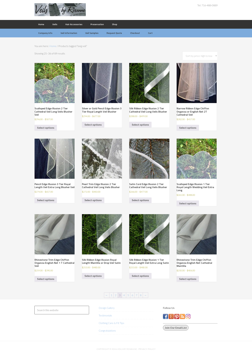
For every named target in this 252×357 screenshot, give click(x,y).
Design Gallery (107, 307)
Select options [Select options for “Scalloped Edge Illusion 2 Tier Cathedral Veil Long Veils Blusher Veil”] (45, 127)
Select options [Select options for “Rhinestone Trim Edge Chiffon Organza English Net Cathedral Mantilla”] (187, 278)
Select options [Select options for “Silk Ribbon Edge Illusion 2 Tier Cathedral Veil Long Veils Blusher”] (140, 124)
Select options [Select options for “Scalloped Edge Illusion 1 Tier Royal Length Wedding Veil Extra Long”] (187, 203)
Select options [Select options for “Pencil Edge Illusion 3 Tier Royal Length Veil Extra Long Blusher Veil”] (45, 200)
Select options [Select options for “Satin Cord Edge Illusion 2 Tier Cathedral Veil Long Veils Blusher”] (140, 200)
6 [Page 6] (132, 295)
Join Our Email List (176, 327)
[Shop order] (200, 55)
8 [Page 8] (140, 295)
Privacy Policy (147, 349)
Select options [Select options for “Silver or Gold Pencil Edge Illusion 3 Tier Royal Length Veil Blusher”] (93, 124)
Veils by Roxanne (60, 9)
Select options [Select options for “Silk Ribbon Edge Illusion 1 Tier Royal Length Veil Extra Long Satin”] (140, 275)
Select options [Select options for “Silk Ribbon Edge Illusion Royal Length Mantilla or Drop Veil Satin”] (93, 275)
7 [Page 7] (136, 295)
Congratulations (107, 330)
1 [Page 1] (111, 295)
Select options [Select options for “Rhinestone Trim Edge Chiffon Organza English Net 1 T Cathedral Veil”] (45, 278)
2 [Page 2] (115, 295)
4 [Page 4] (124, 295)
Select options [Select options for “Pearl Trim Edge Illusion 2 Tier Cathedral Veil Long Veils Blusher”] (93, 200)
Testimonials (105, 315)
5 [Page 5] (128, 295)
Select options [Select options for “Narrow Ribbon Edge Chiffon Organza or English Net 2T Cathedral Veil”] (187, 127)
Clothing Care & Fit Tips (111, 322)
